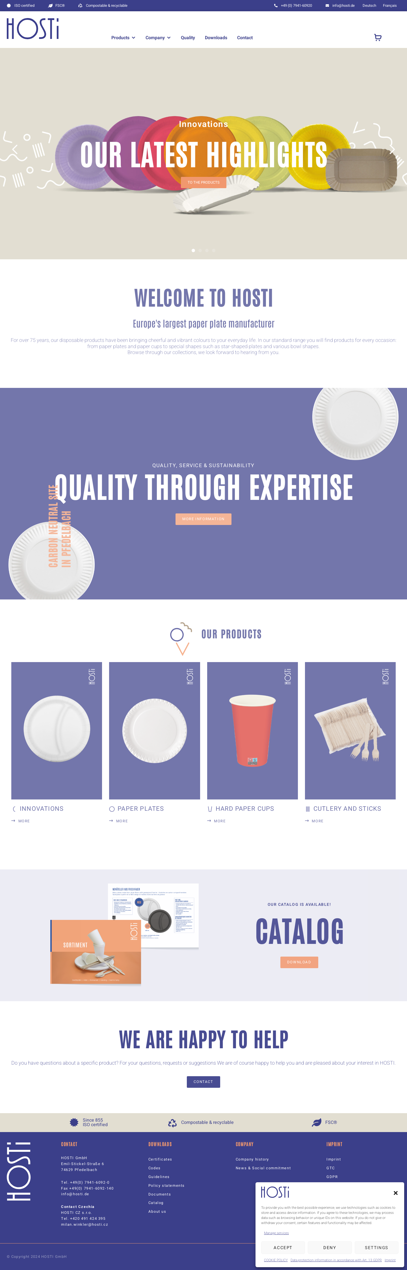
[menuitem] (369, 5)
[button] (396, 1193)
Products (120, 37)
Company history (252, 1159)
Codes (154, 1168)
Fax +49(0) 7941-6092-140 (87, 1188)
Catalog (156, 1202)
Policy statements (166, 1185)
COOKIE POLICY (276, 1260)
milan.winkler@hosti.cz (84, 1224)
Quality (188, 37)
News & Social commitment (263, 1168)
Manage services (276, 1233)
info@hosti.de (75, 1194)
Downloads (216, 37)
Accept (283, 1248)
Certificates (160, 1159)
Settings (376, 1248)
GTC (330, 1168)
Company (155, 37)
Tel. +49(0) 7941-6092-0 (85, 1182)
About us (157, 1211)
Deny (329, 1248)
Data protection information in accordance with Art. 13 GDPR (336, 1260)
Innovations (42, 808)
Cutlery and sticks (347, 808)
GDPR (332, 1176)
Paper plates (141, 808)
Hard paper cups (245, 808)
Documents (159, 1194)
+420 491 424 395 (88, 1218)
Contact (245, 37)
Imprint (390, 1260)
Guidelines (159, 1176)
